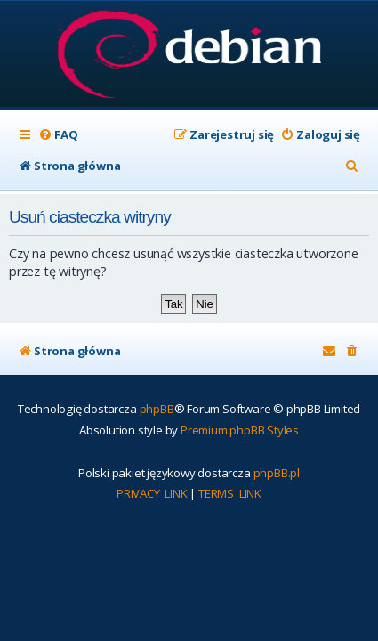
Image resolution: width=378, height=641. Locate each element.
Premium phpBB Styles (240, 430)
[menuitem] (57, 135)
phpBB (157, 409)
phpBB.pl (276, 473)
